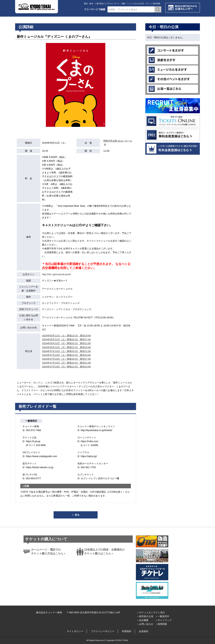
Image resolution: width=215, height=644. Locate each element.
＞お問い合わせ (145, 624)
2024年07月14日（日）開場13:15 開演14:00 (66, 366)
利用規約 (126, 631)
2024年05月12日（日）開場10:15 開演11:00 (66, 343)
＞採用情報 (161, 624)
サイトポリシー (75, 631)
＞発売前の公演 (145, 616)
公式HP (80, 225)
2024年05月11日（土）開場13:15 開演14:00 (66, 335)
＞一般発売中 (162, 616)
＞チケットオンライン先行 (151, 612)
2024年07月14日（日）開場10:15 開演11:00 (66, 362)
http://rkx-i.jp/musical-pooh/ (56, 274)
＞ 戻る (75, 514)
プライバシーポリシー (102, 631)
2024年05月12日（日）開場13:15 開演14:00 (66, 347)
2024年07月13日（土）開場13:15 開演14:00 (66, 355)
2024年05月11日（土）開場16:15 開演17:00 (66, 339)
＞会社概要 (142, 620)
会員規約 (143, 631)
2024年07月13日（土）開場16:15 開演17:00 (66, 359)
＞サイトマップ (163, 620)
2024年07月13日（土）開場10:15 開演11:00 (66, 351)
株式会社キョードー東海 (49, 612)
